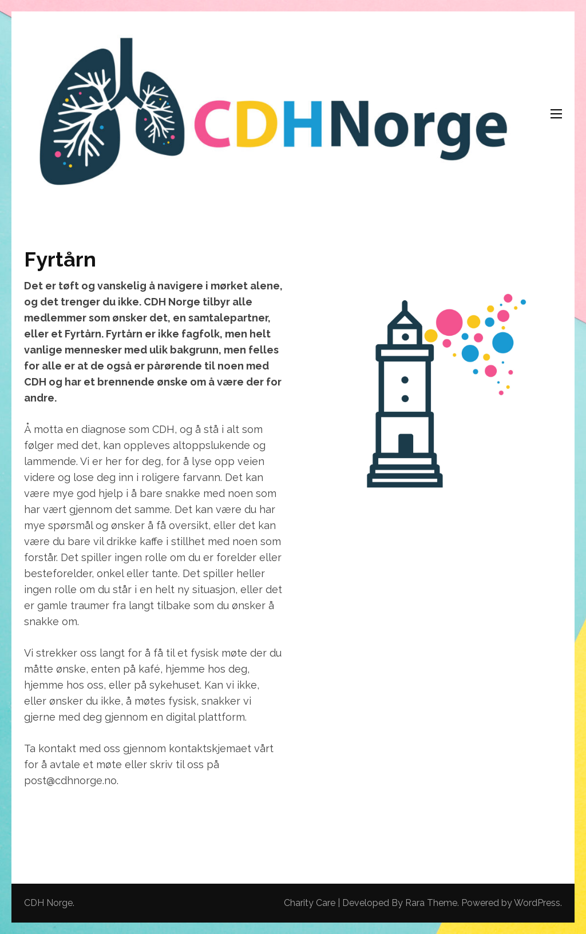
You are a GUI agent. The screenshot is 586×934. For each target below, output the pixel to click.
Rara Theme (431, 902)
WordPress (537, 902)
